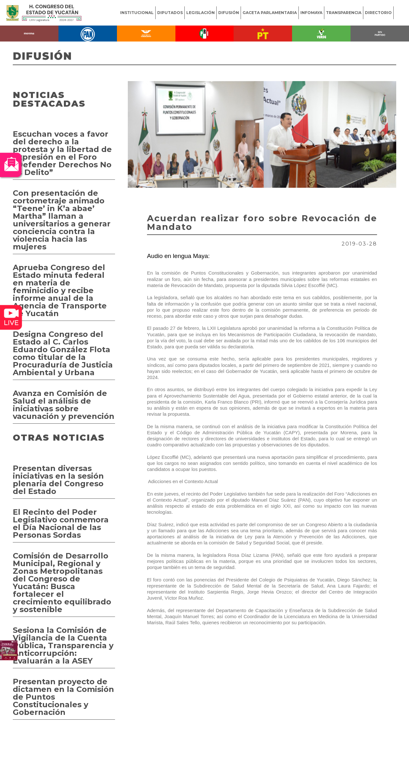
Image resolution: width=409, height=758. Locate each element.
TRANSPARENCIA (343, 12)
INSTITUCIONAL (137, 12)
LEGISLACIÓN (200, 12)
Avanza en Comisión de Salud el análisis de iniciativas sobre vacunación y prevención (63, 405)
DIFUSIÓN (228, 12)
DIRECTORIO (378, 12)
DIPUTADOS (170, 12)
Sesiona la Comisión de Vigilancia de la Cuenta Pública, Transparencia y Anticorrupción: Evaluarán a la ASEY (63, 645)
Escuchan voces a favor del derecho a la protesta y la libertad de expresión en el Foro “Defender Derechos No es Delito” (62, 153)
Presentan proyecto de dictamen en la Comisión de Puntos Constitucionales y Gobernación (63, 697)
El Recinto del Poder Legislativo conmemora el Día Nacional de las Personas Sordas (61, 523)
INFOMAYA (311, 12)
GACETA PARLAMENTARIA (270, 12)
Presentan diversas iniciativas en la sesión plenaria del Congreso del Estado (58, 480)
